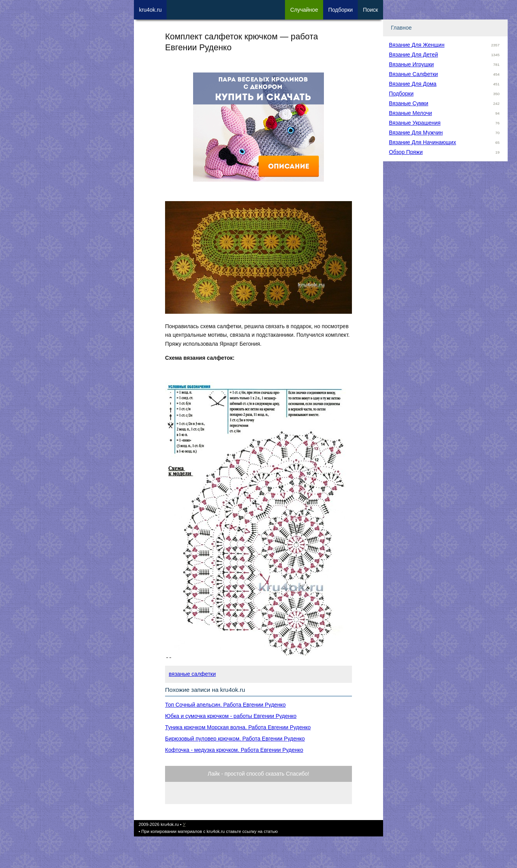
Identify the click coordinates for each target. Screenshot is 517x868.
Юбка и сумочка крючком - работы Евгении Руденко (231, 716)
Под (340, 9)
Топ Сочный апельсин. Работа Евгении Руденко (225, 705)
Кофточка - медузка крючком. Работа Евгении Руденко (234, 750)
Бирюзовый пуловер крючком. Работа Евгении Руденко (235, 738)
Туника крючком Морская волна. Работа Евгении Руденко (238, 727)
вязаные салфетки (192, 674)
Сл (304, 9)
